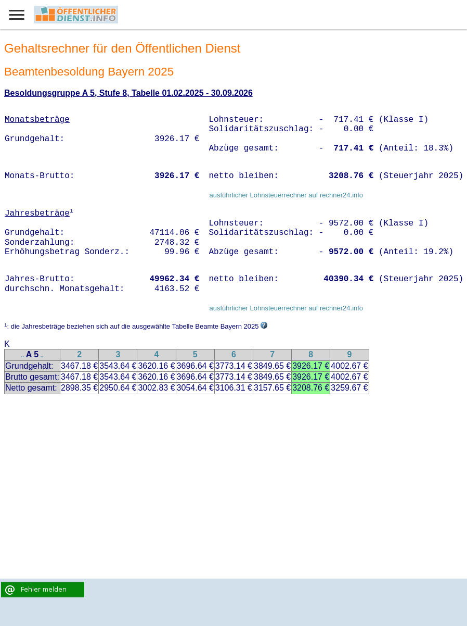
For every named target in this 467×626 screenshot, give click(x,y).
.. (22, 355)
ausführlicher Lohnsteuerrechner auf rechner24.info (286, 195)
